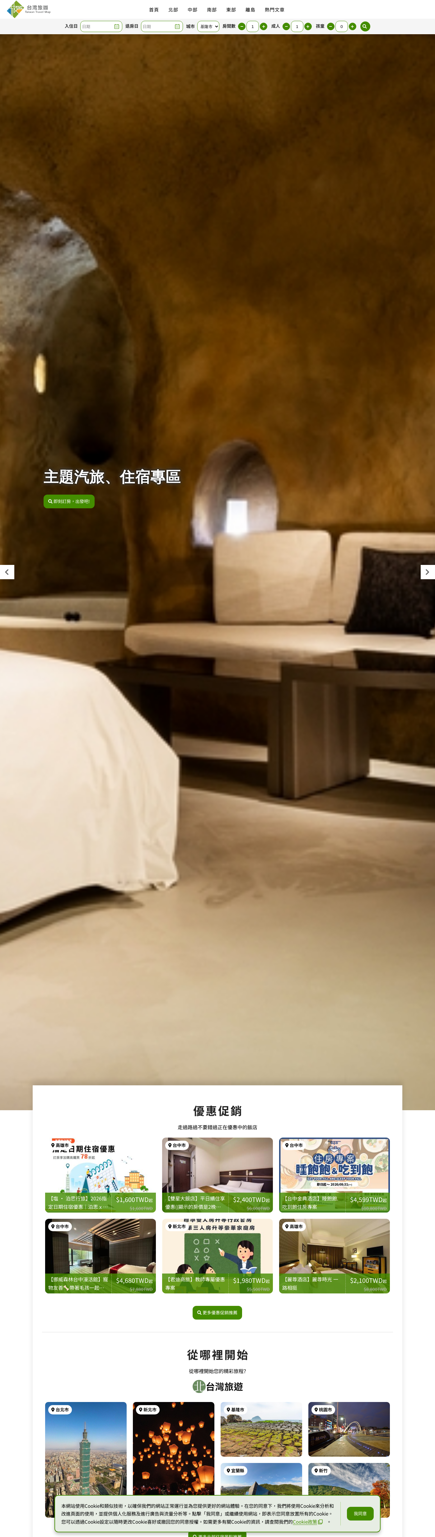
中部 (193, 9)
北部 (173, 9)
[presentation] (7, 572)
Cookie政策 (308, 1521)
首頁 (154, 9)
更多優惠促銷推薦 (217, 1312)
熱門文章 (275, 9)
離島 (250, 9)
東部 (231, 9)
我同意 (360, 1513)
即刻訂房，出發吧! (69, 501)
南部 (212, 9)
